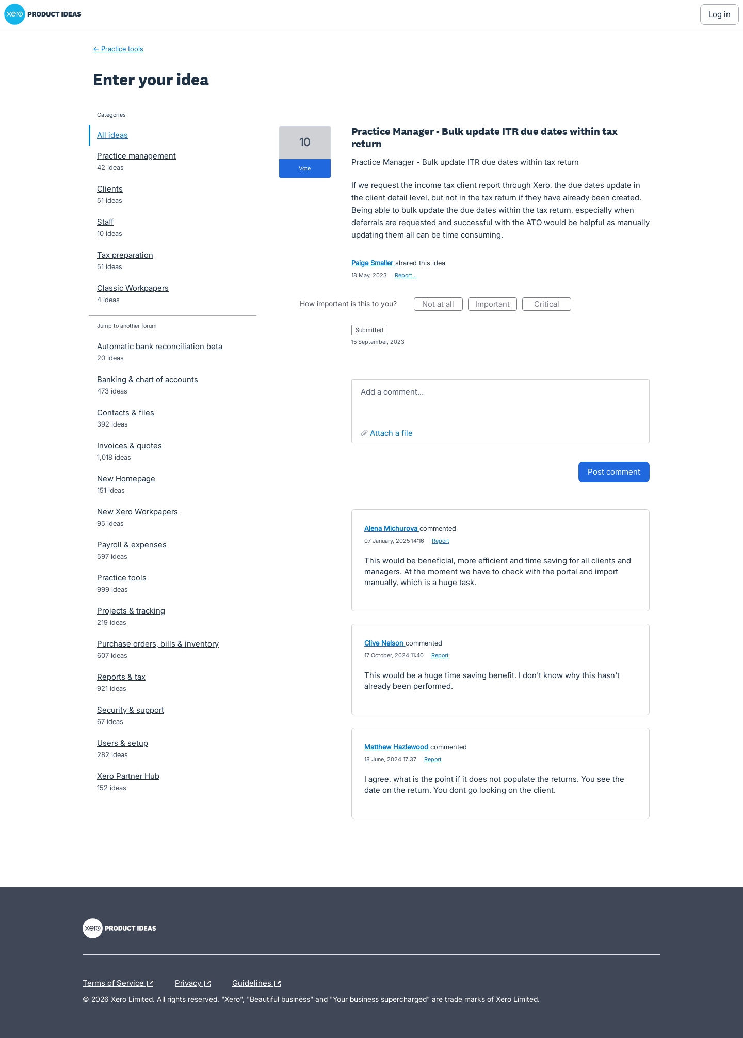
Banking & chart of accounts (147, 379)
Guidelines (259, 984)
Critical (552, 305)
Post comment (614, 472)
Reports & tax (121, 677)
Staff (105, 222)
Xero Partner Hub (128, 776)
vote (305, 168)
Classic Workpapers (133, 288)
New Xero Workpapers (137, 511)
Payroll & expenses (132, 544)
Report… (406, 275)
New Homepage (126, 478)
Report (440, 540)
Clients (110, 189)
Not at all (442, 305)
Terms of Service (120, 984)
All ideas (112, 135)
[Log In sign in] (719, 14)
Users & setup (122, 743)
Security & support (130, 710)
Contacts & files (125, 412)
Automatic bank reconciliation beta (159, 346)
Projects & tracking (131, 611)
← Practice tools (118, 48)
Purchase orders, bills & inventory (158, 644)
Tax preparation (125, 255)
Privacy (195, 984)
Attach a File (391, 433)
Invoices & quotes (129, 445)
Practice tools (122, 578)
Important (496, 305)
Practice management (136, 156)
